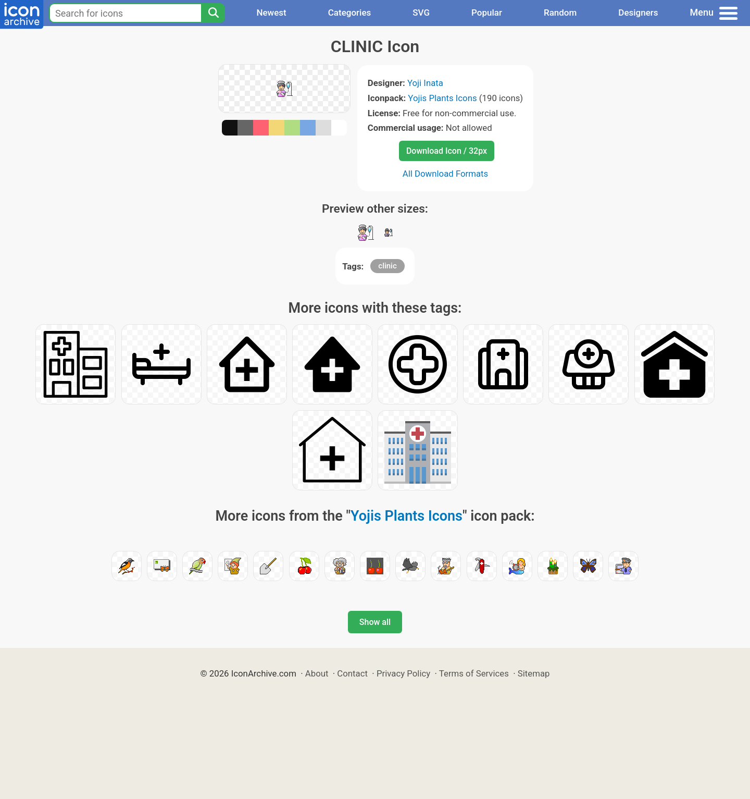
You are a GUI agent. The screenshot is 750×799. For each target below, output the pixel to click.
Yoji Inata (425, 83)
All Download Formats (446, 173)
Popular (486, 12)
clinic (387, 266)
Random (560, 12)
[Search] (213, 13)
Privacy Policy (403, 673)
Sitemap (534, 673)
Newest (271, 12)
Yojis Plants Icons (442, 98)
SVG (421, 12)
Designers (638, 12)
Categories (349, 12)
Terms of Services (474, 673)
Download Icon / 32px (446, 151)
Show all (375, 622)
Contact (352, 673)
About (317, 673)
